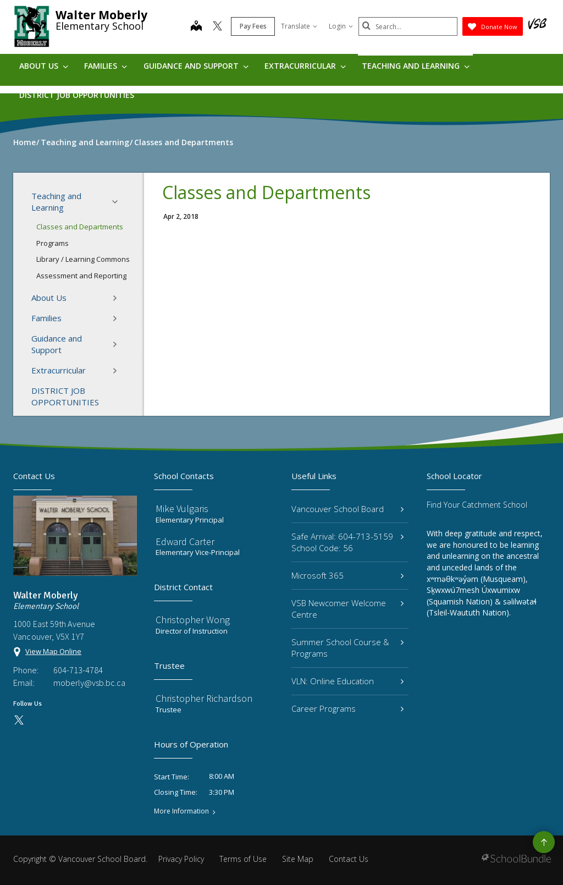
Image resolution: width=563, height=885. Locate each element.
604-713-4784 (78, 669)
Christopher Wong (193, 619)
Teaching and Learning (416, 66)
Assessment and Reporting (81, 276)
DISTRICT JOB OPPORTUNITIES (76, 95)
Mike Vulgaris (182, 508)
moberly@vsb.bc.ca (89, 682)
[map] (196, 27)
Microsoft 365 (347, 575)
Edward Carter (185, 541)
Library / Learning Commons (83, 259)
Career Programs (347, 708)
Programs (52, 243)
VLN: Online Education (347, 680)
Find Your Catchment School (477, 504)
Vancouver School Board (347, 508)
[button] (118, 202)
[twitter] (217, 27)
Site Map (297, 859)
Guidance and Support (196, 66)
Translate (299, 26)
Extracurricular (305, 66)
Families (105, 66)
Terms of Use (243, 859)
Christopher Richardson (204, 698)
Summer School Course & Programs (347, 647)
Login (341, 26)
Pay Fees (253, 26)
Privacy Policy (181, 859)
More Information (181, 811)
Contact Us (348, 859)
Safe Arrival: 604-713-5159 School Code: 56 (347, 542)
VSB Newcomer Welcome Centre (347, 608)
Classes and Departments (79, 227)
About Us (43, 66)
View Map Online (53, 651)
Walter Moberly (101, 15)
